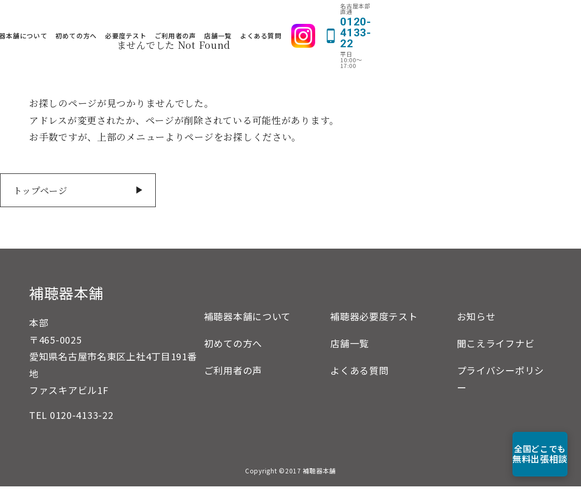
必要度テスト (281, 16)
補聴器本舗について (171, 16)
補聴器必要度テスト (373, 319)
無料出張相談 (522, 454)
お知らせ (476, 319)
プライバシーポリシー (500, 382)
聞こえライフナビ (496, 346)
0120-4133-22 (82, 418)
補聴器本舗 (66, 296)
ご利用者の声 (331, 16)
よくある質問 (416, 16)
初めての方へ (231, 16)
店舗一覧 (373, 16)
